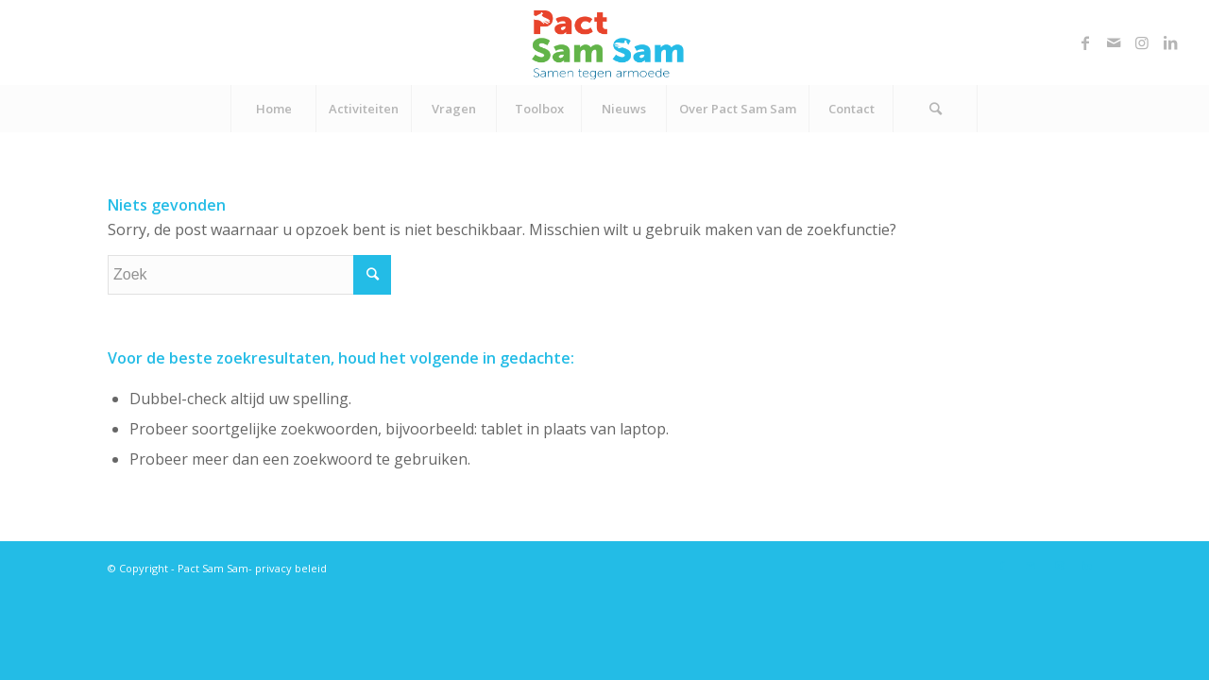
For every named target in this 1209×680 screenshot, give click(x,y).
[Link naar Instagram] (1142, 42)
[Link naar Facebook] (1085, 42)
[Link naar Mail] (1113, 42)
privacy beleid (291, 568)
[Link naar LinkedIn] (1170, 42)
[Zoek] (935, 108)
